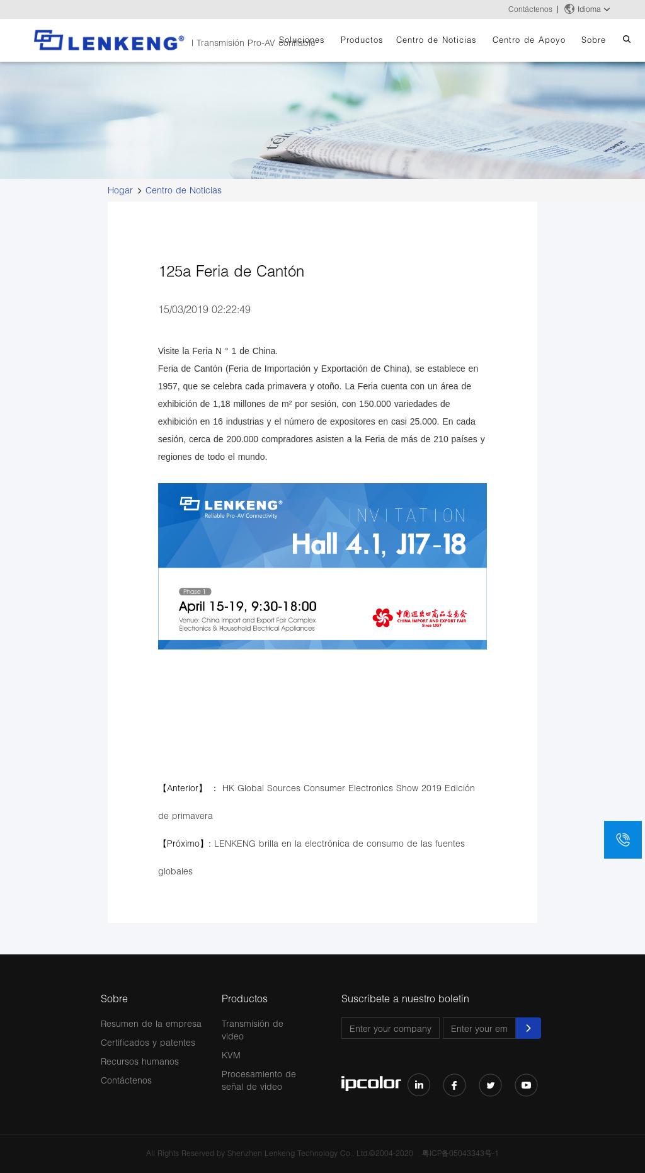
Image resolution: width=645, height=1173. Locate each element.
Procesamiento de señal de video (259, 1080)
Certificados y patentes (148, 1042)
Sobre (593, 40)
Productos (362, 40)
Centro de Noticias (436, 40)
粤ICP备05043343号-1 (460, 1153)
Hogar (120, 190)
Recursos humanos (140, 1061)
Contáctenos (530, 9)
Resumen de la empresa (151, 1023)
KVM (231, 1055)
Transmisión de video (252, 1029)
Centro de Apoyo (529, 40)
